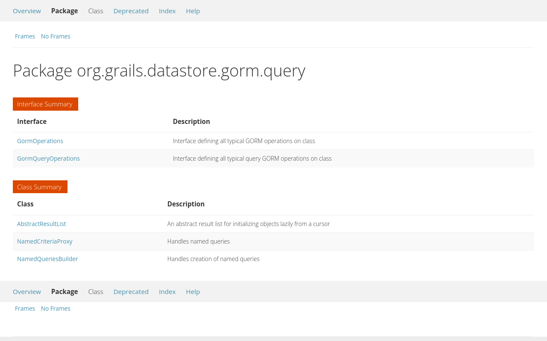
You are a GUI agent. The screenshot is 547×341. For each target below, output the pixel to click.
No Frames (56, 36)
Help (193, 10)
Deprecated (131, 10)
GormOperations (40, 141)
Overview (27, 10)
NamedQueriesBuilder (47, 259)
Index (167, 10)
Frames (25, 36)
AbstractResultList (41, 224)
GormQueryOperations (48, 158)
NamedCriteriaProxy (44, 241)
